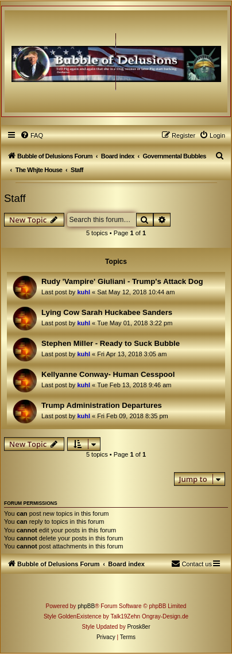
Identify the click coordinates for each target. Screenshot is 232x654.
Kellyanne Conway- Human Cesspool (108, 374)
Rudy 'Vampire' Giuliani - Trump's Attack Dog (122, 281)
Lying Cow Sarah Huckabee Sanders (106, 312)
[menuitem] (31, 135)
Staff (15, 198)
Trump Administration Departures (101, 405)
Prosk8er (138, 627)
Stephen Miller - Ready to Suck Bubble (110, 343)
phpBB (86, 606)
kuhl (83, 292)
